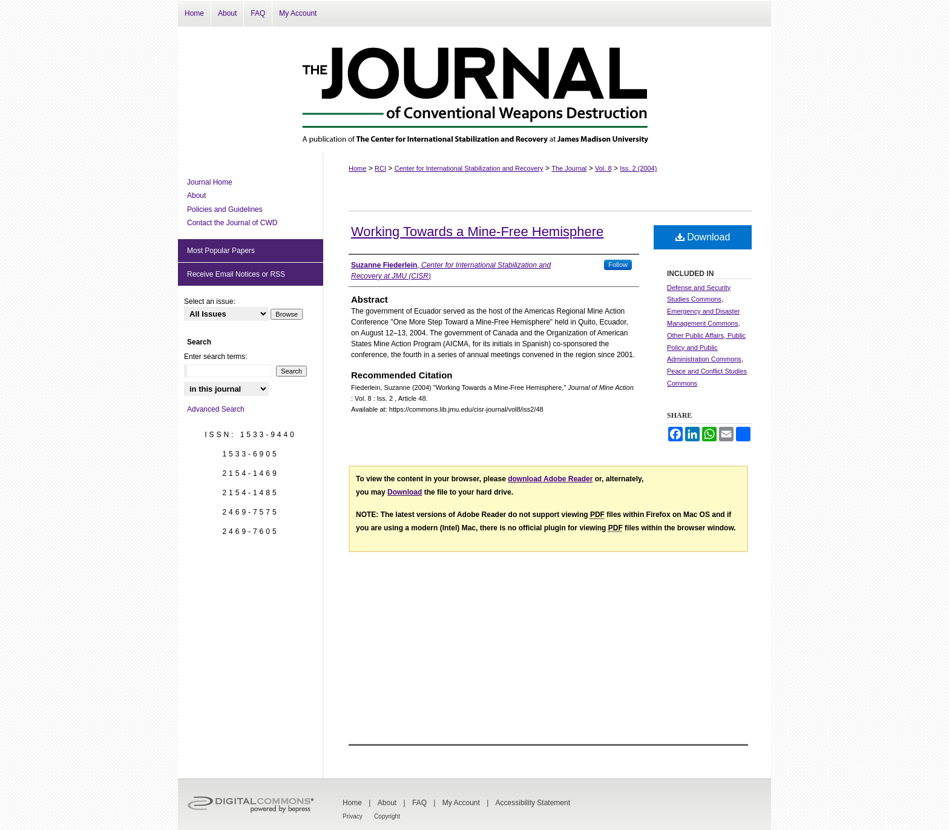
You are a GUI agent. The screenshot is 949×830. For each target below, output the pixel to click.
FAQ (419, 803)
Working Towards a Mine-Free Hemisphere (477, 231)
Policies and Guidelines (225, 209)
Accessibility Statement (533, 803)
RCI (380, 168)
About (196, 195)
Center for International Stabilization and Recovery (469, 168)
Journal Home (209, 182)
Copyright (387, 816)
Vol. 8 (603, 168)
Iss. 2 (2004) (638, 168)
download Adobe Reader (550, 479)
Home (357, 168)
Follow (618, 264)
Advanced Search (216, 409)
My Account (461, 803)
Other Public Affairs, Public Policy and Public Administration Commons (706, 347)
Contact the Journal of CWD (232, 223)
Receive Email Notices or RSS (236, 274)
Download (703, 237)
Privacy (353, 816)
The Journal (568, 168)
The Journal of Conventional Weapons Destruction (474, 90)
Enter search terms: (216, 356)
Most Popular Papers (221, 250)
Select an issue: (209, 301)
